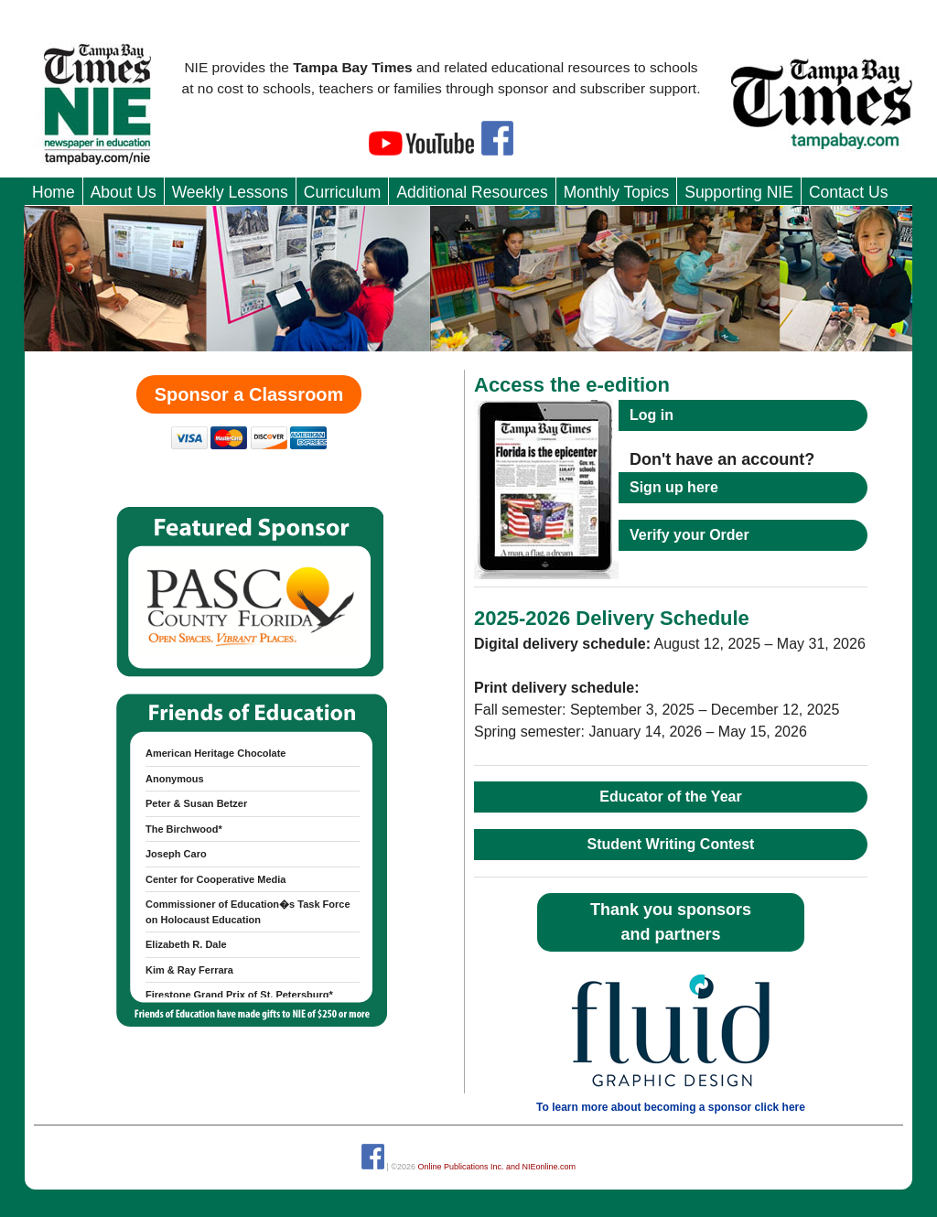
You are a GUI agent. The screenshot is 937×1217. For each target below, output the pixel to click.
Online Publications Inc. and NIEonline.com (496, 1166)
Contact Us (849, 192)
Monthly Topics (616, 192)
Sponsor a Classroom (249, 394)
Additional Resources (471, 192)
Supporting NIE (738, 192)
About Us (123, 192)
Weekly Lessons (230, 192)
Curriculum (343, 192)
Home (53, 192)
